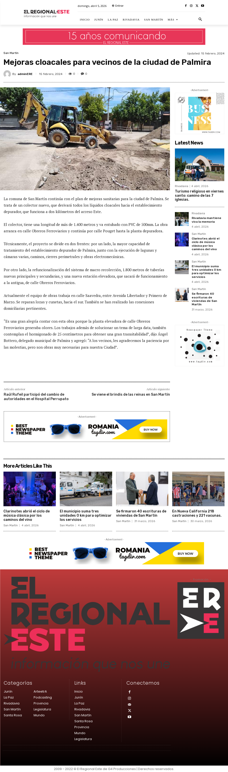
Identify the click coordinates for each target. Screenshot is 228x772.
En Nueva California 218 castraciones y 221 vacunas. (197, 513)
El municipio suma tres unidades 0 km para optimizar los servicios (206, 271)
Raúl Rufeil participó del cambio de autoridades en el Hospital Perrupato (36, 396)
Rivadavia (181, 186)
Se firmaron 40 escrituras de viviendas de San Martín (204, 299)
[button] (200, 19)
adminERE (25, 73)
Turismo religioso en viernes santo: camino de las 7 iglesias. (199, 195)
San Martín (11, 52)
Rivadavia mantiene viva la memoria (206, 219)
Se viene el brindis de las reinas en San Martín (131, 394)
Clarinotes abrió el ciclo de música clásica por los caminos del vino (205, 244)
